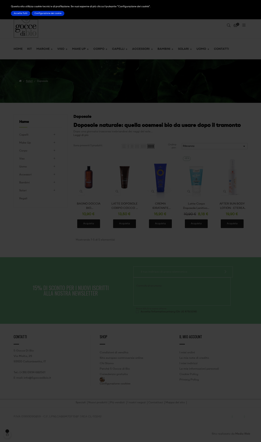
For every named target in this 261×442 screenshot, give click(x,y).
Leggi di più (80, 135)
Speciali (81, 402)
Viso (22, 158)
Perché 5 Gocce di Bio (115, 368)
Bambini (24, 182)
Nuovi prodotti (97, 402)
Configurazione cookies (115, 383)
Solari (23, 190)
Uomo (23, 166)
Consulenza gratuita (114, 374)
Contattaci (155, 402)
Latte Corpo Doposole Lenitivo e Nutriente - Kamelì (196, 206)
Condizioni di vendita (114, 352)
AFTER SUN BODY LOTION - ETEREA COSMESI (232, 206)
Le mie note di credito (194, 358)
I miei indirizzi (188, 363)
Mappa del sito (175, 402)
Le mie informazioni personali (199, 368)
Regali (23, 198)
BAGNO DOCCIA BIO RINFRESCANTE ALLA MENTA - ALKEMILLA (88, 206)
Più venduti (117, 402)
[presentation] (160, 296)
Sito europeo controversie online (121, 358)
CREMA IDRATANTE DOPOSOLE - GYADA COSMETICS (160, 206)
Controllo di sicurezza (149, 286)
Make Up (25, 143)
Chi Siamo (107, 363)
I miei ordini (187, 352)
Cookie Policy (188, 374)
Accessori (25, 174)
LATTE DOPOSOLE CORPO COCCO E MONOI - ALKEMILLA (124, 206)
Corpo (23, 151)
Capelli (23, 135)
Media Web (242, 434)
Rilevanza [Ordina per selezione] (214, 146)
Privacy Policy (189, 379)
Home (24, 122)
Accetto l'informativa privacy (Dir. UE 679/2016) (169, 311)
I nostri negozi (136, 402)
